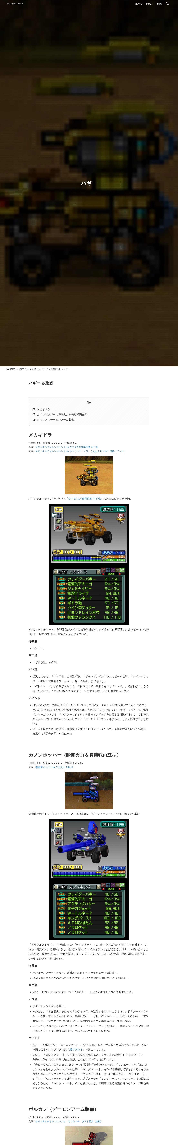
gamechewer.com (15, 4)
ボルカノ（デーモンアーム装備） (57, 419)
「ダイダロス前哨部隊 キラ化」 (84, 498)
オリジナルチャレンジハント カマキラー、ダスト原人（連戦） (69, 1121)
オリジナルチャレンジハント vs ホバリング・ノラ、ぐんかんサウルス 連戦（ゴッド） (81, 451)
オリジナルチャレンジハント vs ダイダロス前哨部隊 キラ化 (67, 447)
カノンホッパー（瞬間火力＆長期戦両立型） (63, 414)
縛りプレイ (76, 1049)
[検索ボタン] (167, 3)
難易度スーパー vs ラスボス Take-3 (54, 767)
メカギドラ (43, 409)
